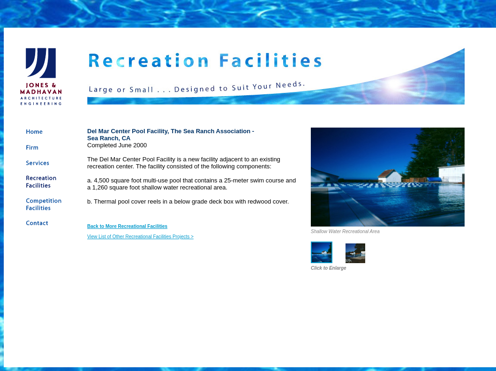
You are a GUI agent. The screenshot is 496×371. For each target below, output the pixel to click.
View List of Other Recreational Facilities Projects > (140, 236)
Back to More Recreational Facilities (127, 226)
